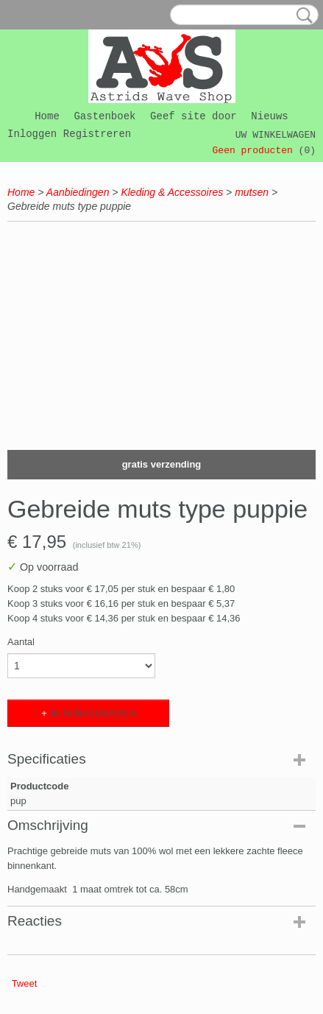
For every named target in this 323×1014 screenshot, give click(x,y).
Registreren (97, 134)
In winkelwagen (93, 713)
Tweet (25, 983)
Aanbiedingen (78, 192)
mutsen (252, 192)
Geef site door (193, 116)
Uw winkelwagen (275, 135)
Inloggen (32, 134)
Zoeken (302, 15)
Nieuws (269, 116)
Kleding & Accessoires (172, 192)
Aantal (21, 641)
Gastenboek (104, 116)
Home (47, 116)
